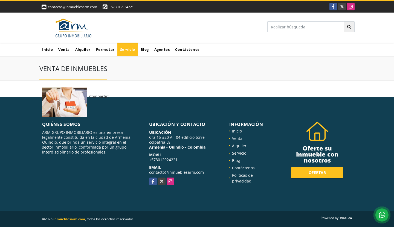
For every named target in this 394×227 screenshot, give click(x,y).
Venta (64, 49)
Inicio (47, 49)
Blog (145, 49)
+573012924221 (121, 6)
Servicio (127, 49)
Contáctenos (187, 49)
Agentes (162, 49)
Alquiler (83, 49)
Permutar (105, 49)
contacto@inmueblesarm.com (176, 172)
